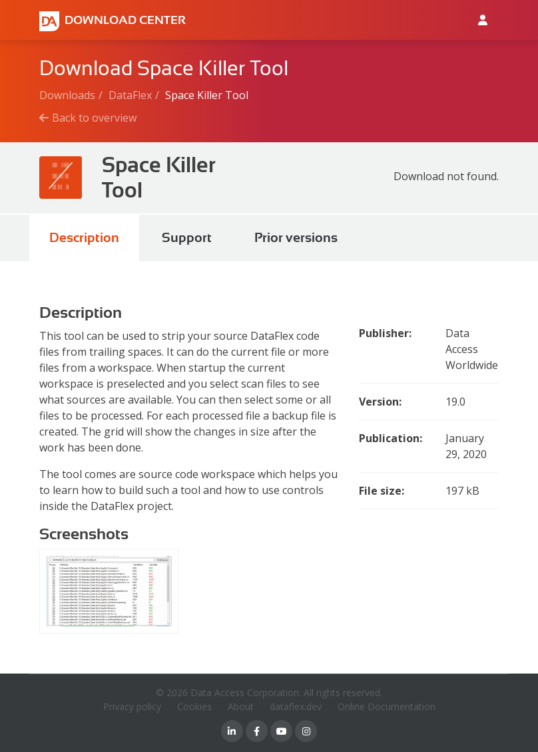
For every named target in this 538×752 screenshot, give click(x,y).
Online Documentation (386, 706)
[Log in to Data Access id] (482, 20)
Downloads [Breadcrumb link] (67, 95)
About (241, 706)
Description (84, 237)
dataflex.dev (296, 706)
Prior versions (296, 237)
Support (187, 237)
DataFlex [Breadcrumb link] (130, 95)
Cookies (194, 706)
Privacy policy (132, 706)
